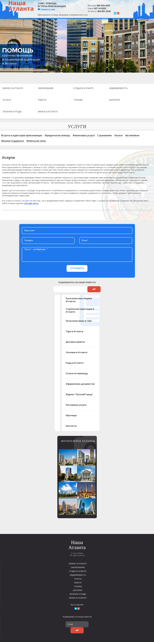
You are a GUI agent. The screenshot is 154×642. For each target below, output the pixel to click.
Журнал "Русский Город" (79, 394)
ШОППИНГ (114, 99)
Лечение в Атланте (76, 352)
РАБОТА (42, 99)
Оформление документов (80, 383)
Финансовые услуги (84, 135)
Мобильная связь (36, 140)
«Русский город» (31, 203)
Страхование (104, 135)
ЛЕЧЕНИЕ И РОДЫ (12, 111)
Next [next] (146, 45)
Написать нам (48, 9)
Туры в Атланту (74, 331)
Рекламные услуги (76, 404)
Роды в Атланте (75, 362)
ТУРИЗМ (78, 99)
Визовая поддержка (12, 140)
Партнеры (71, 415)
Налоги (118, 135)
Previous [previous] (8, 45)
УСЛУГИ (6, 99)
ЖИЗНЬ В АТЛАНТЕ (48, 111)
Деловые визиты (75, 341)
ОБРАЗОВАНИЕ (46, 88)
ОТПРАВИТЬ (77, 268)
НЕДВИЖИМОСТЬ (118, 88)
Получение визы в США (79, 320)
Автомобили (132, 135)
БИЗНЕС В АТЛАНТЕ (12, 88)
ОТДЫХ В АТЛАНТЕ (84, 88)
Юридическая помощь (57, 135)
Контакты (71, 425)
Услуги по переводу (77, 373)
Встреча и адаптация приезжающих (21, 135)
